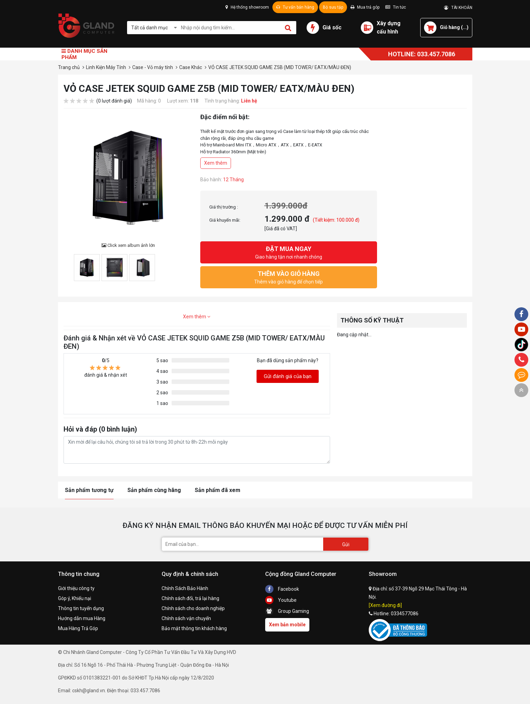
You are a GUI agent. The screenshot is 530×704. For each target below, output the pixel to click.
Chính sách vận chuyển (186, 618)
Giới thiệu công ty (76, 588)
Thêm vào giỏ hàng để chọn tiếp (289, 277)
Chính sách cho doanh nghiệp (193, 608)
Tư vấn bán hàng (295, 7)
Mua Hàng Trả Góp (78, 628)
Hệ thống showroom (247, 7)
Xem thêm (215, 163)
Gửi (345, 544)
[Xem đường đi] (385, 605)
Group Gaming (287, 611)
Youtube (281, 600)
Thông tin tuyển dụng (81, 608)
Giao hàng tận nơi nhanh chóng (289, 252)
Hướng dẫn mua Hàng (81, 618)
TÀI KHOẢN (458, 7)
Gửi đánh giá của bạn (287, 376)
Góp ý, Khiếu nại (74, 598)
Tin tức (395, 7)
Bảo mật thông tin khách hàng (194, 628)
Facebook (282, 589)
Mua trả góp (364, 7)
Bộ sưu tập (333, 7)
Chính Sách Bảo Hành (185, 588)
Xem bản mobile (287, 624)
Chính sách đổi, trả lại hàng (190, 598)
